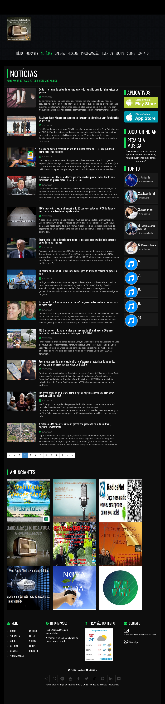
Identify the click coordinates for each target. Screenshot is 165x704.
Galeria (60, 53)
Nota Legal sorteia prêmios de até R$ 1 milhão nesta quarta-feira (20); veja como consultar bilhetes (76, 150)
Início (19, 53)
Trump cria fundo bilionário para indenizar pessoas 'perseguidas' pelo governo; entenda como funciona (77, 241)
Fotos (32, 636)
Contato (143, 53)
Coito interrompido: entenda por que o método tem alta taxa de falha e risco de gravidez (78, 91)
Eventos (107, 53)
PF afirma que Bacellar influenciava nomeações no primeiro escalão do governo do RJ (78, 272)
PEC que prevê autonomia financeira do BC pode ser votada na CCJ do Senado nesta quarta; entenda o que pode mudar (77, 210)
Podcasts (32, 53)
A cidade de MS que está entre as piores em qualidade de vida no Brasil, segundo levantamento (75, 425)
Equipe (120, 53)
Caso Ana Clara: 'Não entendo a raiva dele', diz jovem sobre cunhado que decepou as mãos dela (78, 303)
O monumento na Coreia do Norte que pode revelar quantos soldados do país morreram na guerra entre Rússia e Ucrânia (77, 178)
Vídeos (32, 641)
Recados (73, 53)
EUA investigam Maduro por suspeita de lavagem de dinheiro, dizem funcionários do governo (79, 119)
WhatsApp (133, 642)
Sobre (131, 53)
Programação (90, 53)
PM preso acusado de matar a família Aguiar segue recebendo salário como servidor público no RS (76, 394)
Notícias (46, 53)
